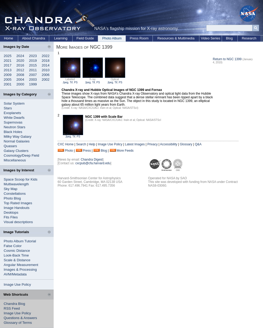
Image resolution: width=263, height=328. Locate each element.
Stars (8, 108)
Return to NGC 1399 (227, 59)
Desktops (11, 212)
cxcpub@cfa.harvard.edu (92, 163)
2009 (8, 75)
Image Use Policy (17, 284)
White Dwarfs (14, 118)
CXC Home (66, 144)
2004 (20, 79)
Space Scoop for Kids (20, 179)
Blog (229, 38)
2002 (46, 79)
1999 (33, 84)
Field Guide (85, 38)
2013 (8, 70)
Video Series (210, 38)
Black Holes (13, 132)
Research (249, 38)
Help (92, 144)
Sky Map (10, 189)
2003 (33, 79)
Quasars (10, 146)
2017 (8, 65)
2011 (33, 70)
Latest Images (135, 144)
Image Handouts (16, 208)
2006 (46, 75)
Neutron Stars (14, 127)
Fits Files (11, 217)
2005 (8, 79)
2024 (20, 56)
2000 (20, 84)
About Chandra (33, 38)
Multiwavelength (16, 184)
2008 (20, 75)
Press (87, 150)
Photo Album (112, 38)
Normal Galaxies (17, 141)
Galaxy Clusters (16, 151)
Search (81, 144)
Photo (69, 150)
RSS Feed (12, 308)
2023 (33, 56)
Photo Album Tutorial (20, 241)
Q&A (198, 144)
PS (76, 82)
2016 (20, 65)
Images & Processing (20, 269)
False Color (13, 246)
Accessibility (168, 144)
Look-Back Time (16, 255)
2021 (8, 61)
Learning (61, 38)
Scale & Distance (17, 260)
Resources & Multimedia (176, 38)
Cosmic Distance (17, 251)
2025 (8, 56)
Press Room (139, 38)
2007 (33, 75)
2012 (20, 70)
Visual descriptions (18, 222)
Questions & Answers (20, 318)
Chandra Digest (92, 159)
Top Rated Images (18, 203)
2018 (46, 61)
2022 (46, 56)
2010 (46, 70)
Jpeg (65, 82)
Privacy (152, 144)
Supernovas (13, 122)
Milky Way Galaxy (17, 137)
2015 (33, 65)
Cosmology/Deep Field (21, 155)
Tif (71, 82)
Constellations (15, 194)
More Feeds (125, 150)
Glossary (186, 144)
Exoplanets (12, 113)
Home (8, 38)
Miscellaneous (15, 160)
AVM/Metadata (15, 274)
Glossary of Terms (18, 323)
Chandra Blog (14, 304)
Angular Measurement (21, 265)
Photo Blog (12, 198)
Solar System (14, 103)
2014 (46, 65)
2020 (20, 61)
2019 (33, 61)
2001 (8, 84)
